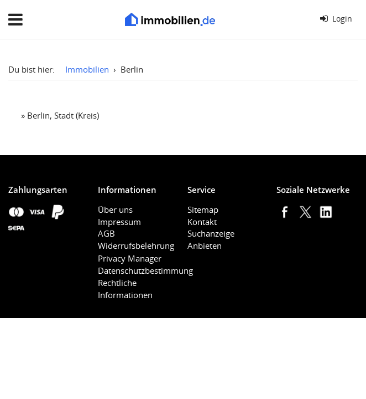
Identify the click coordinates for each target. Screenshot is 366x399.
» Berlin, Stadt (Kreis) (60, 115)
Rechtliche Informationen (125, 288)
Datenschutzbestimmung (145, 270)
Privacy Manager (129, 258)
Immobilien (87, 69)
